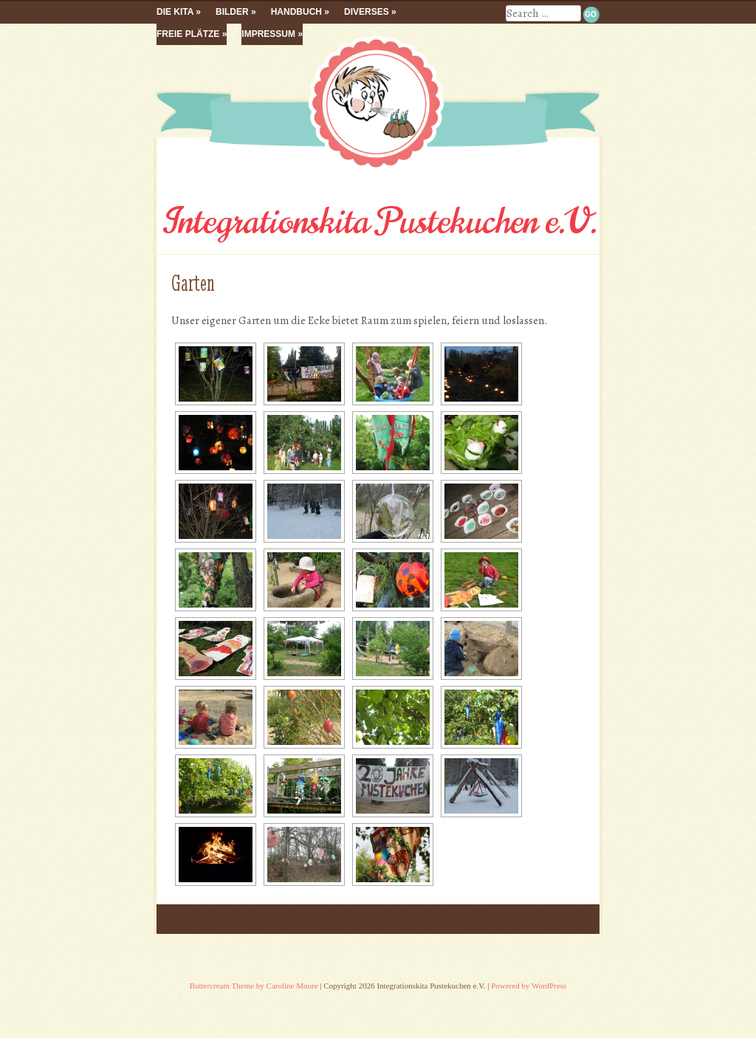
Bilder (232, 12)
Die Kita (175, 12)
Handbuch (296, 12)
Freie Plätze (188, 34)
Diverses (366, 12)
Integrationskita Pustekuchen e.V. (378, 221)
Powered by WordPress (528, 985)
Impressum (268, 34)
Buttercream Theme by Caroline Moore (254, 985)
